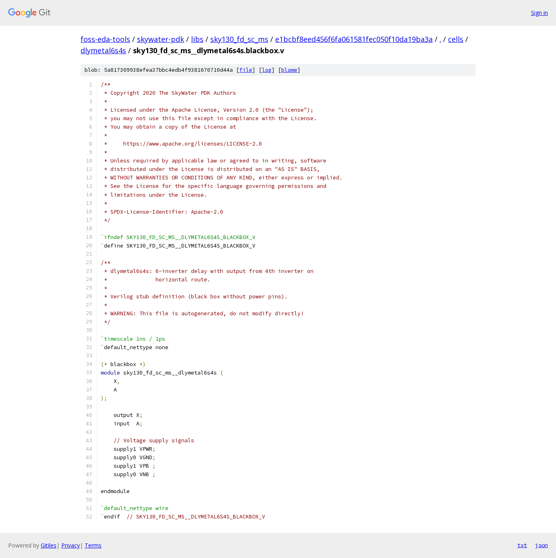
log (267, 70)
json (541, 545)
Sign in (539, 13)
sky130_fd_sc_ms (239, 39)
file (245, 70)
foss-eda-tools (105, 39)
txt (522, 545)
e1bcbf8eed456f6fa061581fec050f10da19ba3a (354, 39)
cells (455, 39)
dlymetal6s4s (103, 50)
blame (289, 70)
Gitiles (48, 545)
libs (197, 39)
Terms (93, 545)
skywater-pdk (160, 39)
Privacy (70, 545)
